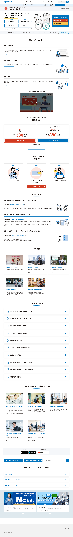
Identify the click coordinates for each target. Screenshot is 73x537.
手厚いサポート (11, 25)
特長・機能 (10, 32)
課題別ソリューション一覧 (12, 480)
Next (50, 513)
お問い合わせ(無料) (57, 23)
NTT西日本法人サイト (7, 520)
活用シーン (25, 25)
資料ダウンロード (64, 32)
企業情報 (42, 1)
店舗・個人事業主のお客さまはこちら (33, 460)
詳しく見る (8, 54)
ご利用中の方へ (54, 32)
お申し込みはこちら (36, 186)
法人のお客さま (29, 1)
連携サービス (25, 32)
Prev (23, 513)
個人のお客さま (36, 1)
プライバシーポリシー (7, 526)
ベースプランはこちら (20, 140)
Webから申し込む (57, 20)
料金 (29, 32)
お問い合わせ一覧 (49, 1)
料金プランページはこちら (36, 148)
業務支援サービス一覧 (64, 8)
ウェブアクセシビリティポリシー (33, 526)
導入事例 (33, 32)
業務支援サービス (14, 520)
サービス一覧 (8, 474)
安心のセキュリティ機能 (25, 21)
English (55, 1)
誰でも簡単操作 (11, 21)
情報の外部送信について (15, 526)
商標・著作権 (41, 526)
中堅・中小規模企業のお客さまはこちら (13, 460)
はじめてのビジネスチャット (17, 32)
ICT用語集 (46, 526)
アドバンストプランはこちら (53, 140)
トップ (6, 32)
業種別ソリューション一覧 (12, 485)
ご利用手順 (37, 32)
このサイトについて (23, 526)
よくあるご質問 (43, 32)
